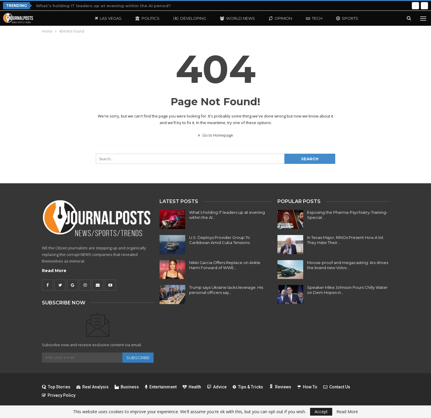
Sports (347, 18)
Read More (54, 270)
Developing (189, 18)
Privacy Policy (58, 395)
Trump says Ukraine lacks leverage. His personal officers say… (226, 290)
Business (127, 387)
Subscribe (138, 357)
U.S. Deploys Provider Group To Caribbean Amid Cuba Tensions (219, 240)
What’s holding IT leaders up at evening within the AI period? (103, 5)
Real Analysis (92, 387)
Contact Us (336, 387)
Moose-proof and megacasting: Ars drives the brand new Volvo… (347, 265)
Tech (314, 18)
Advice (217, 387)
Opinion (280, 18)
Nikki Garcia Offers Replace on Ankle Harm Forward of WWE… (224, 265)
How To (307, 387)
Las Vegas (108, 18)
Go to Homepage (215, 135)
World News (237, 18)
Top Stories (56, 387)
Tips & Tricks (248, 387)
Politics (147, 18)
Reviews (280, 387)
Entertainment (161, 387)
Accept (321, 411)
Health (192, 387)
